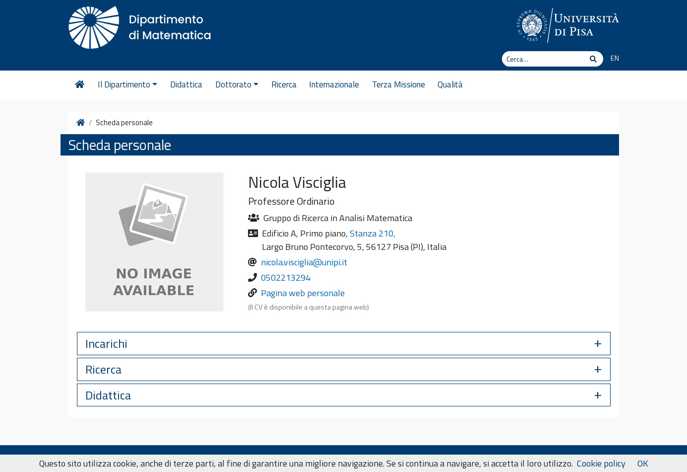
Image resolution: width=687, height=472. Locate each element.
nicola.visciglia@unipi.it (304, 262)
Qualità (450, 84)
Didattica (186, 84)
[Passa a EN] (611, 58)
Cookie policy (601, 463)
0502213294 (286, 277)
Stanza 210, (372, 233)
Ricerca (284, 84)
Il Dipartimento (127, 84)
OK (642, 463)
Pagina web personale (303, 293)
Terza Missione (398, 84)
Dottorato (236, 84)
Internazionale (334, 84)
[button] (344, 343)
